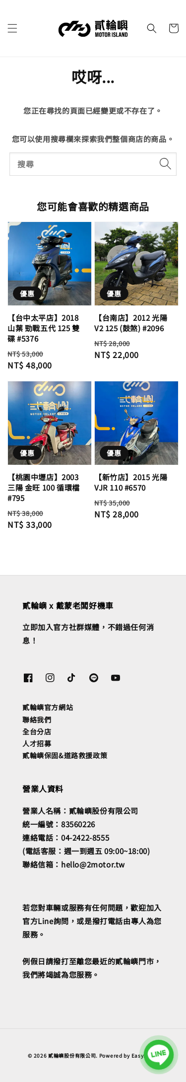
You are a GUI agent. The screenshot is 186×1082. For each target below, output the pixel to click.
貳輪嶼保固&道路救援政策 (64, 755)
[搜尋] (165, 164)
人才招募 (36, 743)
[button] (12, 28)
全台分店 (36, 731)
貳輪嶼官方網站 (47, 707)
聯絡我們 (36, 719)
